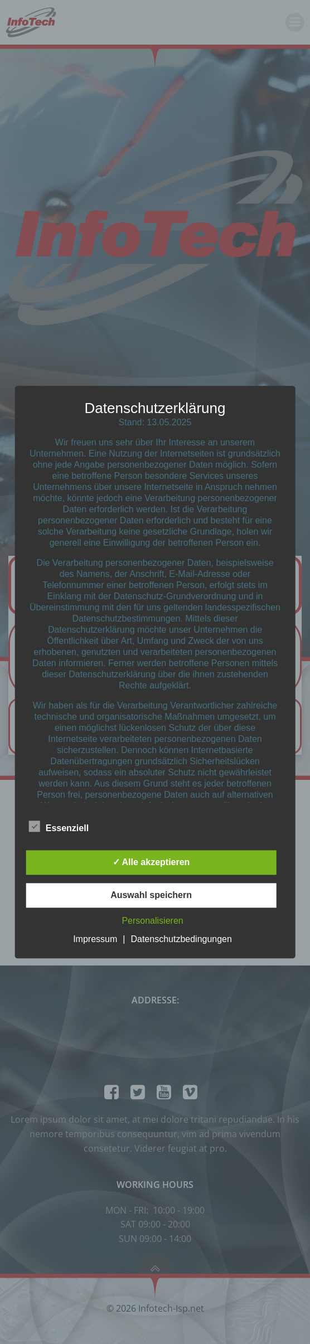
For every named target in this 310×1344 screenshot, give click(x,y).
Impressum (95, 939)
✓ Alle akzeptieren (151, 862)
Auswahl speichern (151, 895)
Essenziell (59, 826)
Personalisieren (152, 920)
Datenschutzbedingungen (180, 939)
